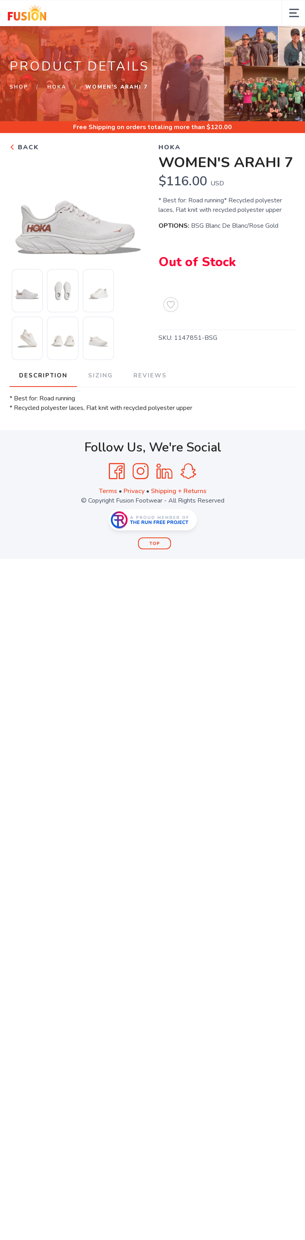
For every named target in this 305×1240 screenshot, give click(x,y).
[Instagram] (140, 471)
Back (24, 147)
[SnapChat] (188, 471)
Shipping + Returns (179, 491)
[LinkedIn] (164, 471)
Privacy (134, 491)
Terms (108, 491)
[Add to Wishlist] (170, 304)
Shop (19, 87)
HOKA (56, 87)
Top (154, 544)
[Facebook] (117, 471)
